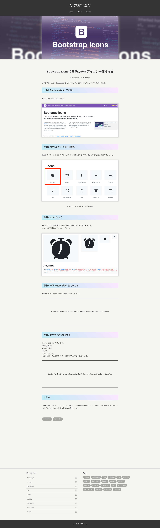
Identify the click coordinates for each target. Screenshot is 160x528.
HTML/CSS (52, 507)
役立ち (99, 489)
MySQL (52, 499)
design (52, 512)
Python (52, 482)
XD (114, 485)
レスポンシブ (89, 489)
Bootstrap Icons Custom (66, 374)
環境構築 (108, 489)
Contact (88, 12)
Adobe (87, 477)
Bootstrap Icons (66, 311)
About (79, 12)
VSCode (95, 485)
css (105, 477)
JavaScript (52, 478)
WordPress (52, 503)
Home (71, 12)
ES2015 (112, 477)
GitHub (126, 477)
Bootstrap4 (86, 78)
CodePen (105, 311)
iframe (87, 481)
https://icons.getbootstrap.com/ (53, 98)
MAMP (113, 481)
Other (52, 495)
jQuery (105, 481)
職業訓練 (117, 489)
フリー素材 (58, 419)
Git (52, 491)
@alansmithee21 (92, 311)
